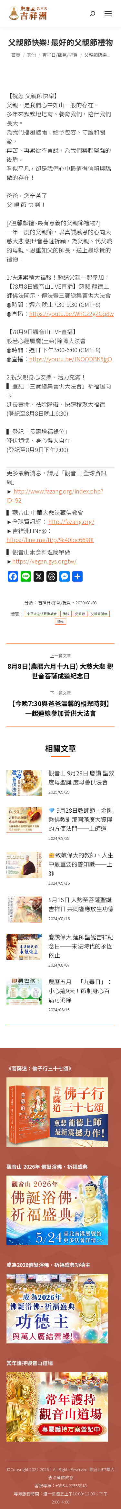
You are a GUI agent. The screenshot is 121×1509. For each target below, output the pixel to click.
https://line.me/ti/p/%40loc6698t (50, 539)
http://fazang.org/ (71, 521)
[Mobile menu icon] (108, 13)
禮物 (60, 621)
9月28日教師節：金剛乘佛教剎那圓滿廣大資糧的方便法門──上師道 (80, 819)
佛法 (66, 614)
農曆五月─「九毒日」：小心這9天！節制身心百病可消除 (80, 990)
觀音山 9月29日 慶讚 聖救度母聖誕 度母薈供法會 (81, 777)
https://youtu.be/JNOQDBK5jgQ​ (70, 358)
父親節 (80, 614)
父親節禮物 (99, 614)
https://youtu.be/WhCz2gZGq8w (71, 313)
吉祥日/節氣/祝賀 (54, 602)
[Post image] (24, 783)
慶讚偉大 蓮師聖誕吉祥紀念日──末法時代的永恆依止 (81, 946)
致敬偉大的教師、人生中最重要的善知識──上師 (80, 864)
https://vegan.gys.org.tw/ (44, 561)
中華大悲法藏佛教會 (42, 614)
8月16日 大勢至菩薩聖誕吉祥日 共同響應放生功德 (81, 904)
